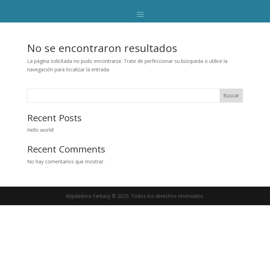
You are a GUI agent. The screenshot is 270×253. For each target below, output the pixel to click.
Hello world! (40, 129)
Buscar (231, 95)
